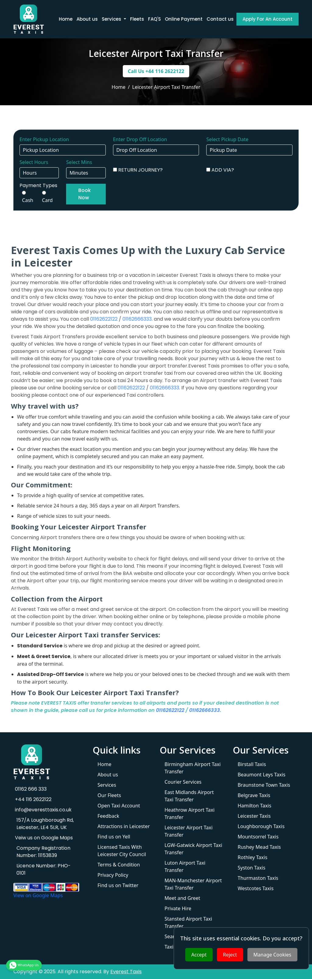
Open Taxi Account (119, 805)
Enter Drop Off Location (140, 139)
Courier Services (183, 782)
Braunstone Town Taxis (264, 785)
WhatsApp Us (24, 967)
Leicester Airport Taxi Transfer (189, 831)
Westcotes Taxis (256, 888)
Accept (199, 954)
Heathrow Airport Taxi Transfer (189, 813)
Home (66, 19)
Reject (230, 954)
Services (107, 785)
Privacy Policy (113, 875)
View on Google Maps (38, 895)
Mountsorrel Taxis (258, 836)
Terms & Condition (119, 864)
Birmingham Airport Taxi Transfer (193, 768)
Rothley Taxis (252, 857)
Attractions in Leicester (124, 826)
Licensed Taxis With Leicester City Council (122, 851)
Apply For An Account (267, 19)
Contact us (220, 19)
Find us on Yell (114, 836)
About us (87, 19)
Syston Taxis (251, 867)
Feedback (108, 816)
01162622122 (85, 318)
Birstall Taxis (252, 764)
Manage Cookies (272, 954)
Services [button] (112, 19)
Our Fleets (109, 795)
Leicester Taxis (254, 816)
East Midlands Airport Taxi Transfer (189, 796)
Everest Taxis (126, 971)
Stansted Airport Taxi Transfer (188, 922)
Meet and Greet (182, 898)
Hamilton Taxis (254, 805)
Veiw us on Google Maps (43, 837)
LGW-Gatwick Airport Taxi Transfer (193, 849)
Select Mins (79, 162)
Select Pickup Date (227, 139)
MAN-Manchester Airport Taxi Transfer (193, 884)
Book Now (84, 194)
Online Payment (184, 19)
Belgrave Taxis (254, 795)
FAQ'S (154, 19)
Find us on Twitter (118, 885)
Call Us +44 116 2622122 (156, 71)
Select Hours (34, 162)
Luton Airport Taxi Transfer (185, 866)
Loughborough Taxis (261, 826)
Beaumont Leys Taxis (261, 774)
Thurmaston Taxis (258, 878)
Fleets (137, 19)
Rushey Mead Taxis (259, 847)
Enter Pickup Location (44, 139)
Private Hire (178, 908)
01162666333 (118, 318)
